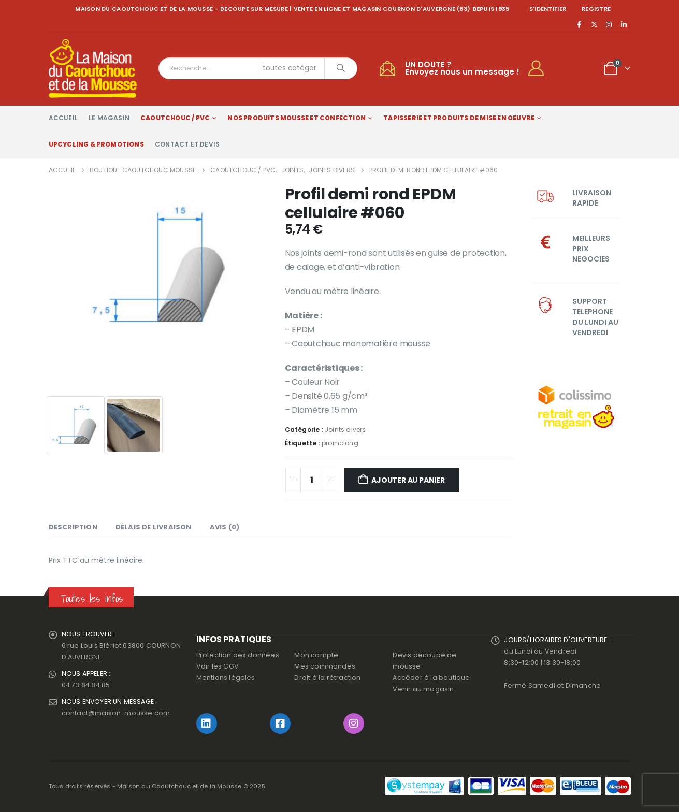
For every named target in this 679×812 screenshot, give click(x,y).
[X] (594, 24)
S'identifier (547, 9)
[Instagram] (609, 24)
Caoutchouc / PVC (175, 117)
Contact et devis (187, 144)
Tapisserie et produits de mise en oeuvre (458, 117)
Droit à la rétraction (327, 677)
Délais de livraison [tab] (153, 527)
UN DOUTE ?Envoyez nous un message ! (462, 68)
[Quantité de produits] (311, 480)
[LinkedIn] (624, 24)
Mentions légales (225, 677)
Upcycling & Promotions (96, 144)
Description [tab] (73, 527)
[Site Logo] (93, 68)
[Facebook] (579, 24)
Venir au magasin (423, 689)
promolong (340, 443)
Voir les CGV (217, 666)
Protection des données (237, 654)
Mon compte (316, 654)
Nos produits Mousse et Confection (296, 117)
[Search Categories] (291, 68)
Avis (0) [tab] (225, 527)
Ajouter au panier (407, 480)
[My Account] (540, 68)
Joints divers (345, 429)
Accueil (63, 117)
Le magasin (109, 117)
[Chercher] (341, 68)
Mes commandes (324, 666)
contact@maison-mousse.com (116, 712)
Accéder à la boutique (431, 677)
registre (596, 9)
